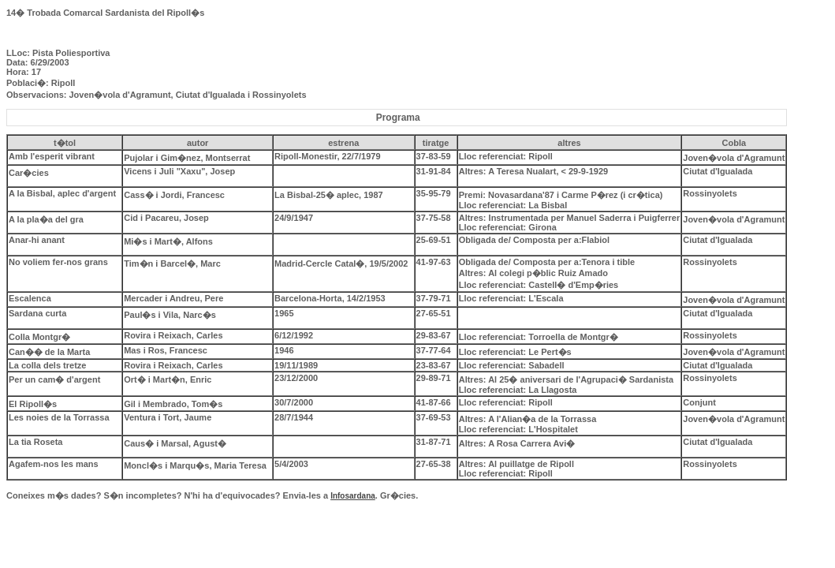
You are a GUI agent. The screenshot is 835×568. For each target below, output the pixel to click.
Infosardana (352, 495)
